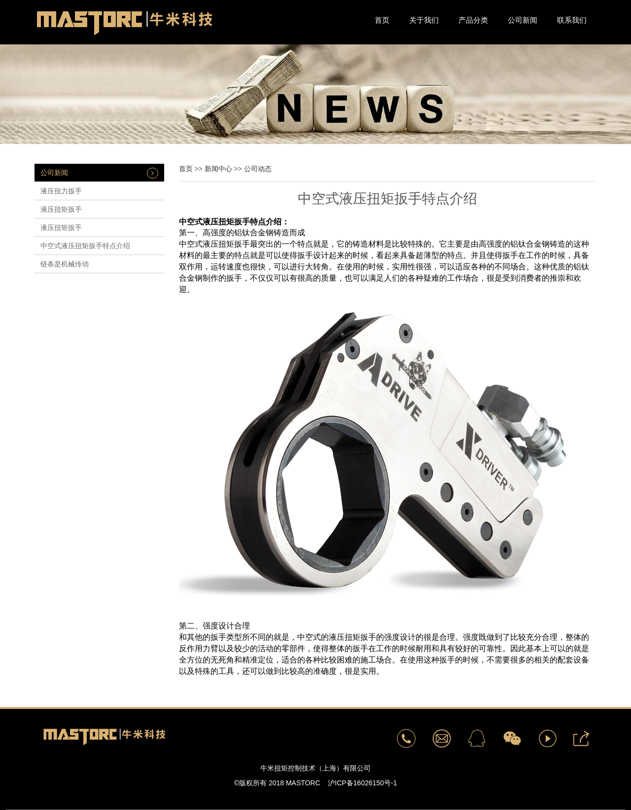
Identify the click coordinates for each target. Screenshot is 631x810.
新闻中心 (218, 169)
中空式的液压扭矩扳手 (336, 637)
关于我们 (424, 20)
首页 (382, 20)
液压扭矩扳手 (61, 227)
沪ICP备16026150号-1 (362, 783)
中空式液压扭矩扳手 (214, 222)
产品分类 (473, 20)
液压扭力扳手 (61, 191)
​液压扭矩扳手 (61, 209)
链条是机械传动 (64, 264)
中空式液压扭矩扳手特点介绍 (85, 246)
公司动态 (258, 169)
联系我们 (572, 20)
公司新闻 (522, 20)
